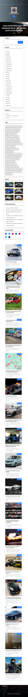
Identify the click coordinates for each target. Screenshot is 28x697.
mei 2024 (7, 99)
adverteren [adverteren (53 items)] (15, 126)
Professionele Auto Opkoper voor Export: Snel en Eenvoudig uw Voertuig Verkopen (13, 371)
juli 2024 (7, 95)
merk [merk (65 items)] (20, 143)
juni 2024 (7, 97)
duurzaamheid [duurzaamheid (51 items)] (15, 136)
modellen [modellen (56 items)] (12, 146)
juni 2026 (7, 51)
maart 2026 (8, 57)
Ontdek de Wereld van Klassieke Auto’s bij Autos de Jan (13, 572)
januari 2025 (8, 84)
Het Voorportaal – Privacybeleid (12, 115)
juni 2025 (7, 74)
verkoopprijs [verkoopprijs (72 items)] (19, 169)
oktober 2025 (8, 66)
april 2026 (8, 55)
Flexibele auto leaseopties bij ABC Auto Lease (13, 650)
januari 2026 (8, 60)
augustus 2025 (8, 70)
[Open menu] (14, 16)
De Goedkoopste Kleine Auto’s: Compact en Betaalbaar (13, 471)
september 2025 (9, 68)
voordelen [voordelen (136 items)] (13, 171)
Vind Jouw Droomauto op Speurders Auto (13, 674)
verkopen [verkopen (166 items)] (7, 171)
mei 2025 (7, 76)
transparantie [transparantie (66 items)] (8, 166)
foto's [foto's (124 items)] (7, 138)
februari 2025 (8, 82)
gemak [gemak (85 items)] (12, 138)
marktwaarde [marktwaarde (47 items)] (15, 143)
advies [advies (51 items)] (20, 126)
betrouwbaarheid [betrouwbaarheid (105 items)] (16, 131)
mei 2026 (7, 53)
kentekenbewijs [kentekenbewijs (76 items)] (9, 141)
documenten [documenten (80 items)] (8, 136)
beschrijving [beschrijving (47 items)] (8, 131)
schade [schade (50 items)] (7, 161)
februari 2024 (8, 105)
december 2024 (9, 86)
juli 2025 (7, 72)
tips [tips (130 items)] (15, 164)
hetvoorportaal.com (14, 13)
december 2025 (9, 62)
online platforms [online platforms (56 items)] (9, 156)
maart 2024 (8, 103)
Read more (16, 291)
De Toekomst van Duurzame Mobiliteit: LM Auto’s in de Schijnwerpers (13, 547)
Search (20, 42)
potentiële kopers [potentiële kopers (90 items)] (17, 156)
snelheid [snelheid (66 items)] (12, 161)
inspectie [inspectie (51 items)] (17, 138)
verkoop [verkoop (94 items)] (13, 169)
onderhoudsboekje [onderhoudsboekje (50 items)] (9, 151)
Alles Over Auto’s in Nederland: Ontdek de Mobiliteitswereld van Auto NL (12, 446)
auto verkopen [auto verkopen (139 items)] (17, 128)
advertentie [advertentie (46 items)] (8, 126)
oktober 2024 (8, 89)
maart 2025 (8, 80)
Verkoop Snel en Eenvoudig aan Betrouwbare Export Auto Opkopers (13, 346)
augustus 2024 (8, 93)
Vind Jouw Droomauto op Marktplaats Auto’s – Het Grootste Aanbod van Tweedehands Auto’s (13, 598)
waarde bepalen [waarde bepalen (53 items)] (9, 174)
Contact (7, 113)
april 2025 (8, 78)
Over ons (7, 117)
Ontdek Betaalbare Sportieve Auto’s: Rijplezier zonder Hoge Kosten (13, 321)
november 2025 (9, 64)
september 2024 (9, 91)
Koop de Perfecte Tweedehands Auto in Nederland (12, 625)
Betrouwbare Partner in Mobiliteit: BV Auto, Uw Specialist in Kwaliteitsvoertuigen (13, 421)
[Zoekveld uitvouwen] (15, 19)
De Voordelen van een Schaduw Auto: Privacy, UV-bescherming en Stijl (13, 312)
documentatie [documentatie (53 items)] (13, 133)
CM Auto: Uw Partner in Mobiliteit (12, 207)
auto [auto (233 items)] (7, 128)
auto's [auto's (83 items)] (11, 128)
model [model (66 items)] (7, 146)
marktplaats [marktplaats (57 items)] (8, 143)
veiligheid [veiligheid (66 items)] (8, 169)
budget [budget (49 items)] (7, 133)
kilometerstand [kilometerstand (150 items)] (16, 141)
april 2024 (8, 101)
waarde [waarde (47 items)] (19, 171)
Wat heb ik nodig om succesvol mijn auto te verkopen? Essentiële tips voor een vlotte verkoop (14, 211)
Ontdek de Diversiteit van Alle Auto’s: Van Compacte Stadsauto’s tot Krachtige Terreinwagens (12, 521)
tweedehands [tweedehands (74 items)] (15, 166)
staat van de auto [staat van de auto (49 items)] (9, 164)
